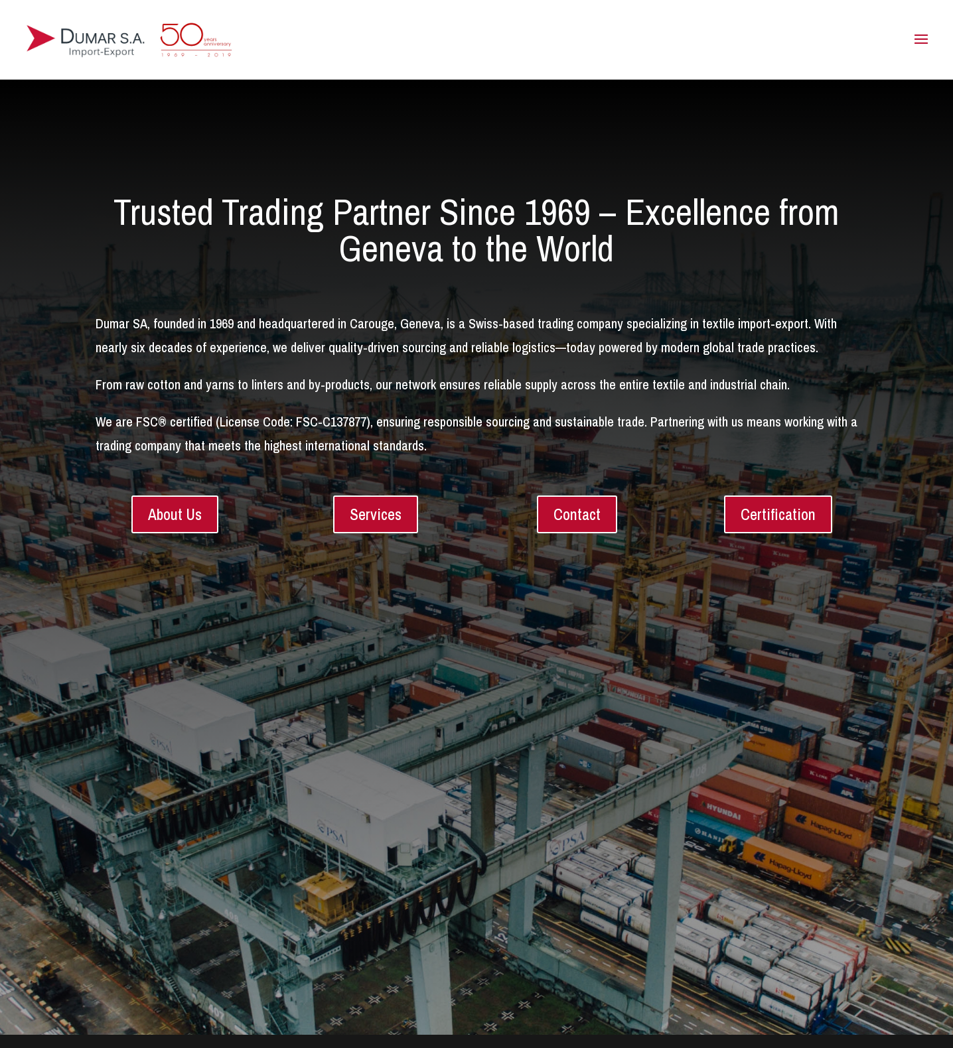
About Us (175, 514)
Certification (778, 514)
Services (376, 514)
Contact (577, 514)
